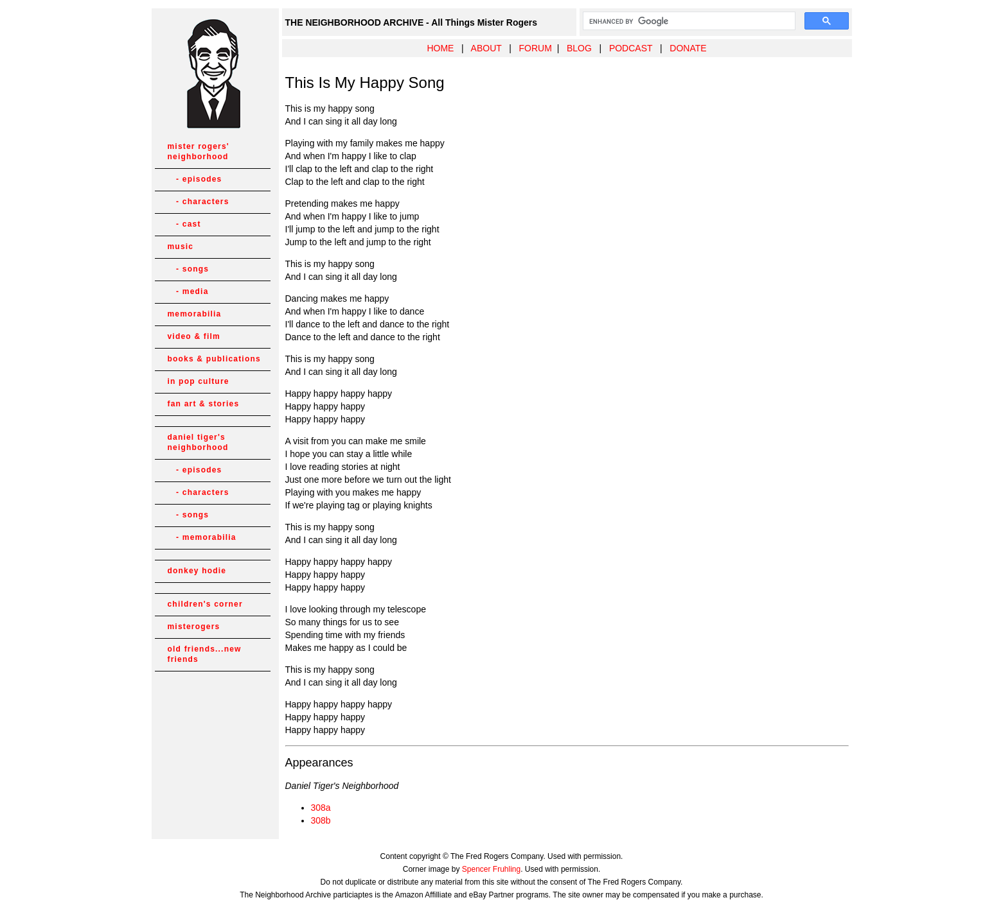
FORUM (535, 48)
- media (188, 291)
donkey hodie (197, 570)
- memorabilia (202, 537)
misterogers (194, 626)
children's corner (205, 604)
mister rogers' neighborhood (198, 151)
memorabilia (195, 313)
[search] (687, 21)
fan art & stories (204, 403)
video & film (194, 336)
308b (321, 820)
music (181, 246)
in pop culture (198, 381)
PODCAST (630, 48)
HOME (440, 48)
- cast (184, 224)
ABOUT (486, 48)
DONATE (688, 48)
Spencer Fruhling (491, 869)
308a (321, 807)
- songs (188, 268)
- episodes (195, 179)
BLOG (579, 48)
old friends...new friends (205, 654)
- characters (198, 201)
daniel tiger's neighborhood (198, 442)
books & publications (214, 358)
